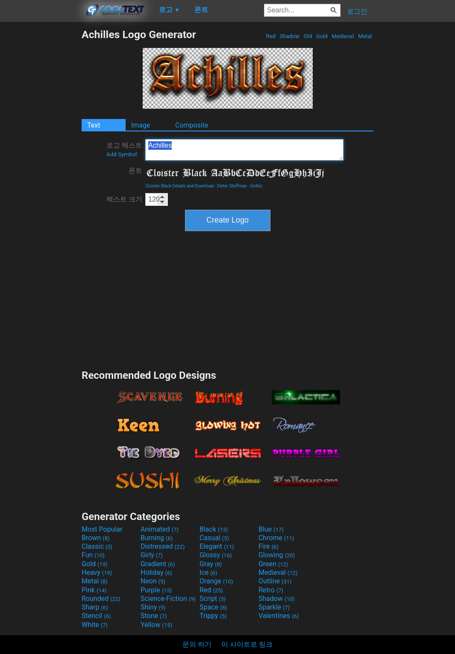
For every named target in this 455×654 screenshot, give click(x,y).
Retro (270, 590)
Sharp (95, 607)
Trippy (213, 616)
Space (213, 607)
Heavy (97, 572)
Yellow (156, 625)
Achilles (244, 150)
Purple (156, 590)
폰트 (135, 170)
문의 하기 (196, 644)
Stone (154, 616)
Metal (365, 36)
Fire (268, 546)
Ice (208, 572)
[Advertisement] (40, 156)
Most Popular (102, 529)
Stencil (96, 616)
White (95, 625)
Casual (214, 538)
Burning (157, 538)
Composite (191, 125)
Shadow (289, 36)
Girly (152, 555)
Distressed (163, 546)
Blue (271, 529)
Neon (153, 581)
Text (93, 125)
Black (214, 529)
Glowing (276, 555)
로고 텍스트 (124, 149)
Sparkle (274, 607)
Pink (94, 590)
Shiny (153, 607)
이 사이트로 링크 (247, 644)
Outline (275, 581)
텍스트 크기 (124, 199)
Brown (95, 538)
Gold (322, 36)
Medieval (342, 36)
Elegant (217, 546)
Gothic (256, 186)
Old (308, 36)
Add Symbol (121, 154)
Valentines (278, 616)
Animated (160, 529)
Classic (97, 546)
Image (140, 125)
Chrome (276, 538)
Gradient (158, 564)
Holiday (156, 572)
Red (270, 36)
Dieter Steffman (232, 186)
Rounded (101, 599)
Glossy (216, 555)
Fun (93, 555)
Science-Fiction (168, 599)
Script (213, 599)
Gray (211, 564)
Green (273, 564)
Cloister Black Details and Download (179, 186)
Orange (216, 581)
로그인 (357, 11)
